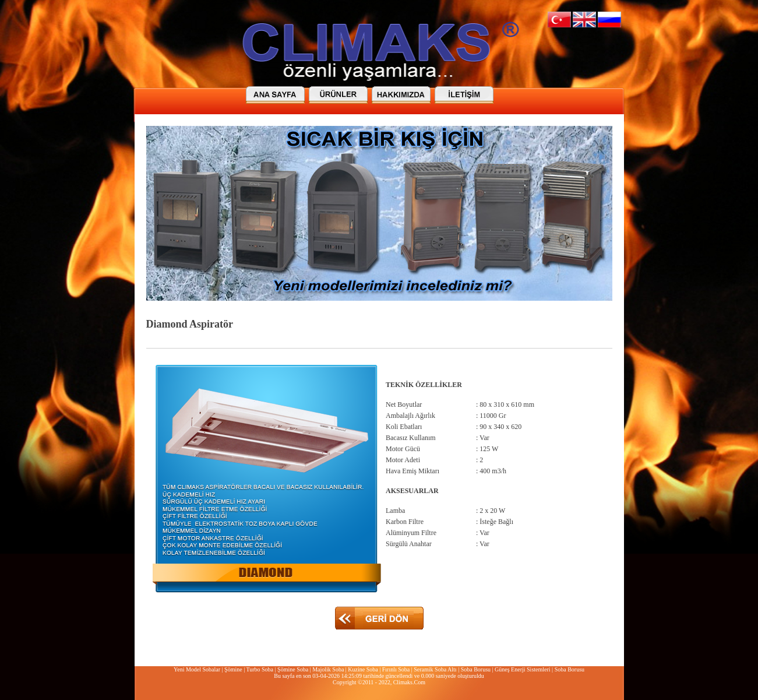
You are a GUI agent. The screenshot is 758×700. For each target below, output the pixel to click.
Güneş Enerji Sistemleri (523, 669)
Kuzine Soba (363, 669)
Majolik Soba (328, 669)
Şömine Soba (292, 669)
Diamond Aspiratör (190, 324)
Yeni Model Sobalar (197, 669)
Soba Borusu (476, 669)
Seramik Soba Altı (435, 669)
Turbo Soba (259, 669)
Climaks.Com (409, 682)
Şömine (233, 669)
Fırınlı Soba (396, 669)
